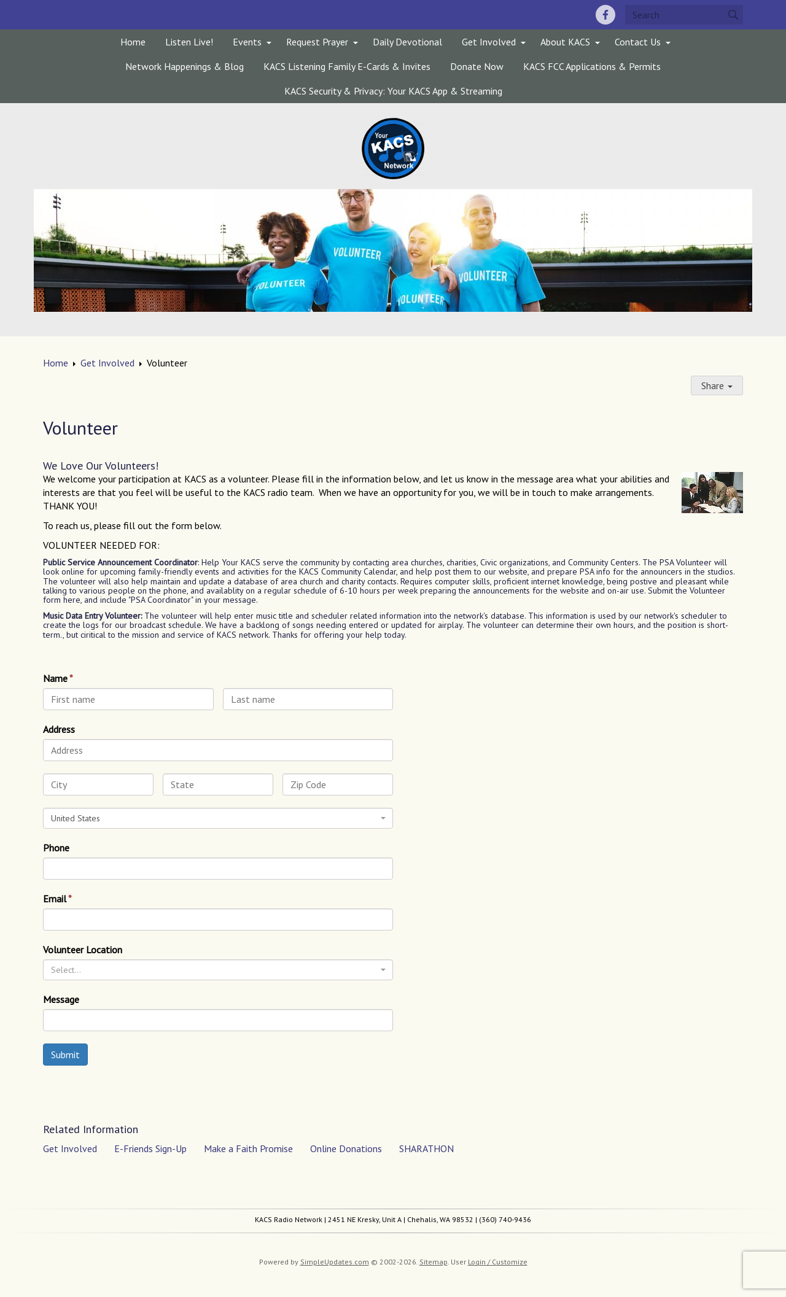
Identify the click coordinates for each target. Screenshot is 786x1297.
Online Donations (346, 1148)
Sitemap (433, 1261)
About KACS (565, 42)
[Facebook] (605, 14)
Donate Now (477, 66)
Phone (56, 848)
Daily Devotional (407, 42)
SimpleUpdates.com (334, 1261)
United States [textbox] (75, 818)
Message (61, 999)
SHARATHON (426, 1148)
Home (133, 42)
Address (59, 729)
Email (54, 898)
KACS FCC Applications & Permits (592, 66)
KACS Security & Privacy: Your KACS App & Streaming (393, 91)
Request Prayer (317, 42)
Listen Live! (189, 42)
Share (717, 385)
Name (55, 678)
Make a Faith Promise (248, 1148)
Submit (65, 1054)
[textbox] (214, 970)
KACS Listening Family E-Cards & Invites (346, 66)
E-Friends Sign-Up (150, 1148)
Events (247, 42)
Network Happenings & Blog (184, 66)
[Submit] (733, 15)
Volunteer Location (82, 949)
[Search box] (684, 15)
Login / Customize (497, 1261)
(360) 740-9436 (505, 1219)
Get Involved (489, 42)
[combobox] (218, 818)
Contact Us (638, 42)
